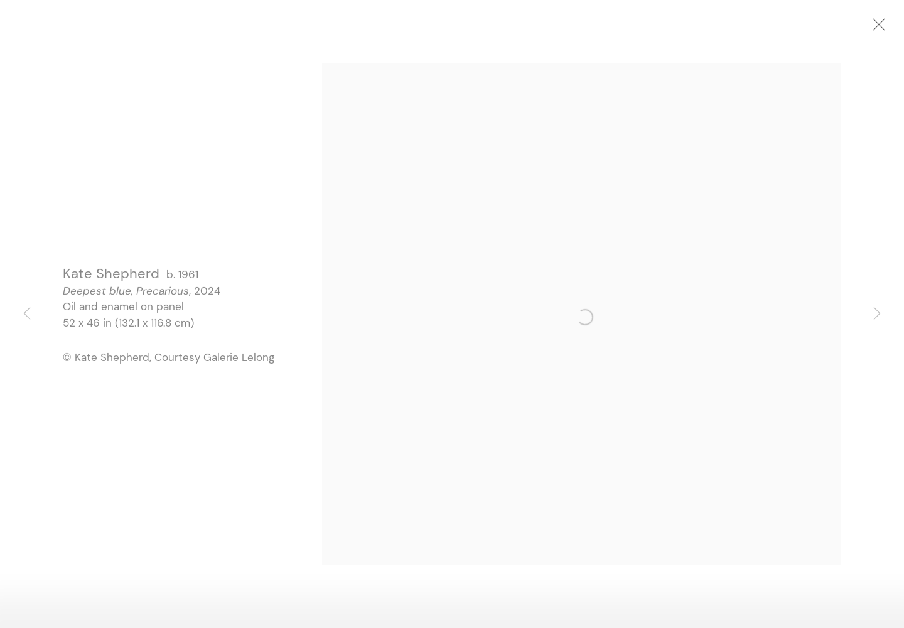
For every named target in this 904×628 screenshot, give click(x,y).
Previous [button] (27, 314)
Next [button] (877, 314)
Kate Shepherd (111, 277)
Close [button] (884, 28)
